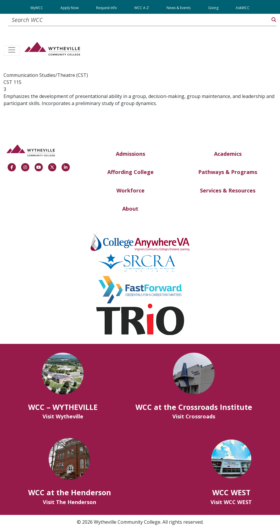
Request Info (106, 7)
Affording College (130, 171)
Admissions (130, 153)
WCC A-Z (141, 7)
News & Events (179, 7)
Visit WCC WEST (231, 502)
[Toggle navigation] (12, 50)
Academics (228, 153)
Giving (213, 7)
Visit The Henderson (69, 502)
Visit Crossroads (193, 416)
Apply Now (69, 7)
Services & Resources (227, 190)
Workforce (130, 190)
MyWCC (36, 7)
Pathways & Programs (227, 171)
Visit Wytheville (63, 416)
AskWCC (243, 7)
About (130, 208)
